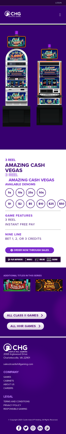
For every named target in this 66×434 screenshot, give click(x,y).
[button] (60, 15)
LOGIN (58, 2)
